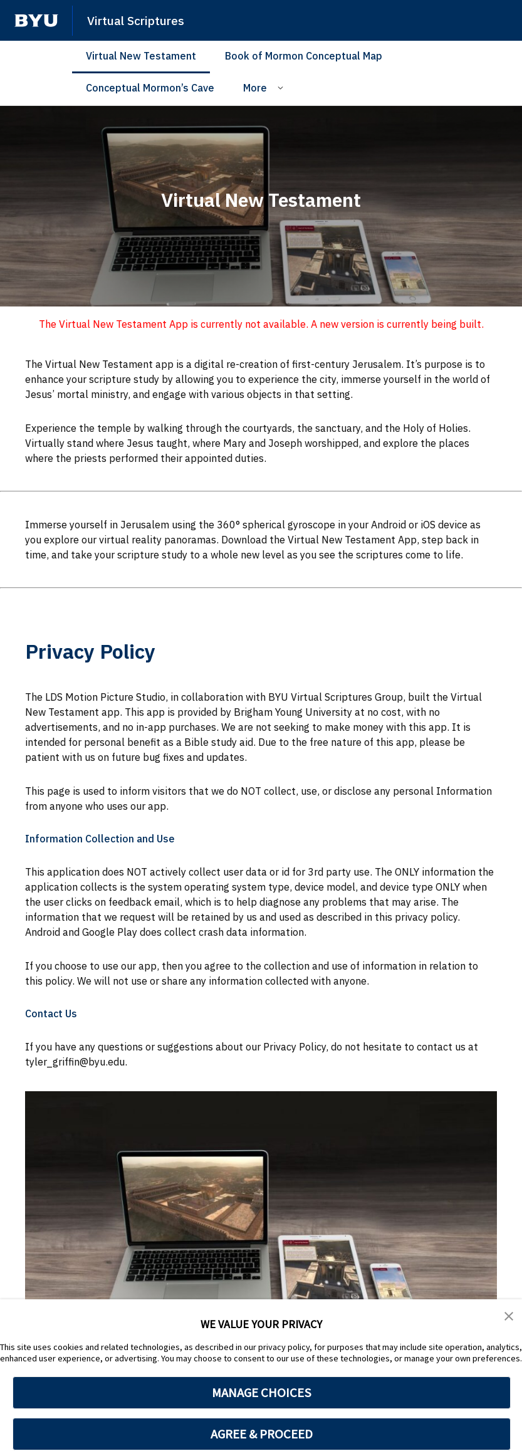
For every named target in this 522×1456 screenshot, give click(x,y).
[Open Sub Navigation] (282, 87)
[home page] (36, 20)
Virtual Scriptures (141, 20)
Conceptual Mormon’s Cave (150, 87)
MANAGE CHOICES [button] (261, 1392)
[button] (509, 1317)
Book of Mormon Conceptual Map (303, 56)
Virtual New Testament (141, 56)
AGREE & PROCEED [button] (261, 1434)
